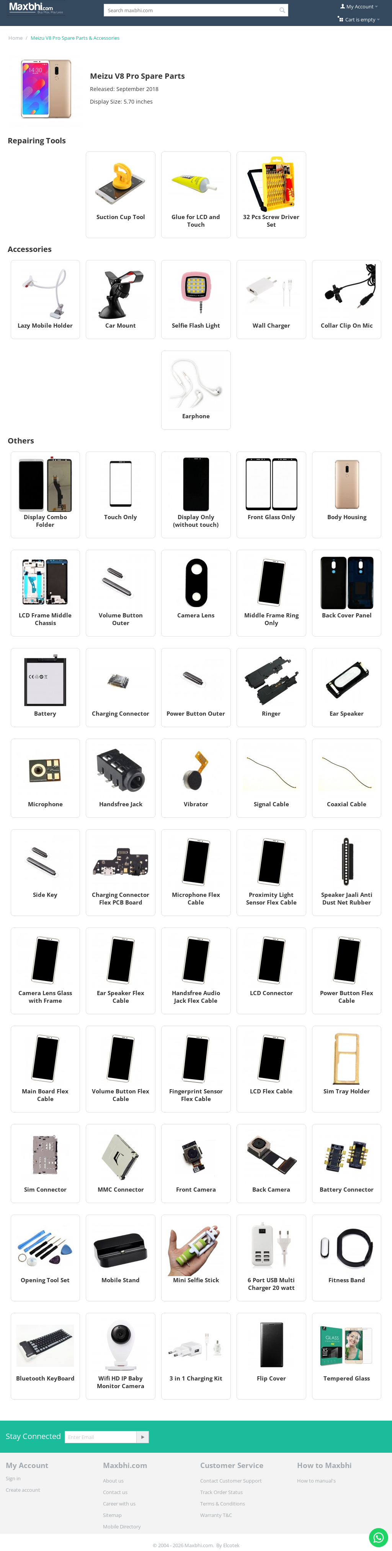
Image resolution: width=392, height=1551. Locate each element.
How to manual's (316, 1480)
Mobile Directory (122, 1526)
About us (113, 1480)
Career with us (119, 1503)
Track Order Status (221, 1492)
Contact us (115, 1492)
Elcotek (231, 1545)
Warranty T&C (216, 1515)
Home (15, 37)
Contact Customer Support (231, 1480)
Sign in (13, 1478)
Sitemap (112, 1515)
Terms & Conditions (222, 1503)
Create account (23, 1489)
